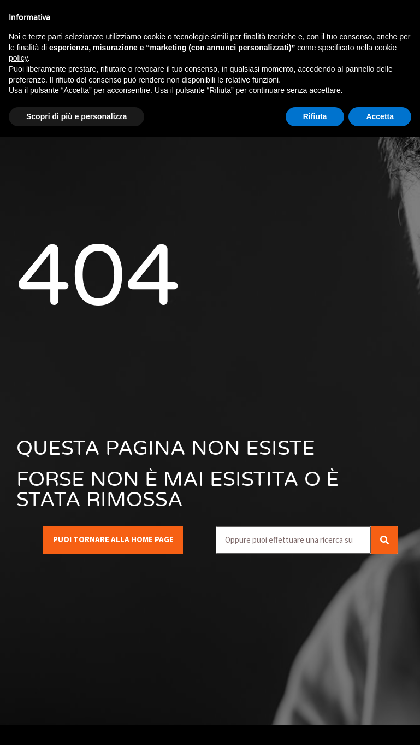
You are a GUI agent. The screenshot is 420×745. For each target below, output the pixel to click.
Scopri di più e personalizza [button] (76, 116)
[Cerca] (384, 540)
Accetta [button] (380, 116)
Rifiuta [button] (315, 116)
